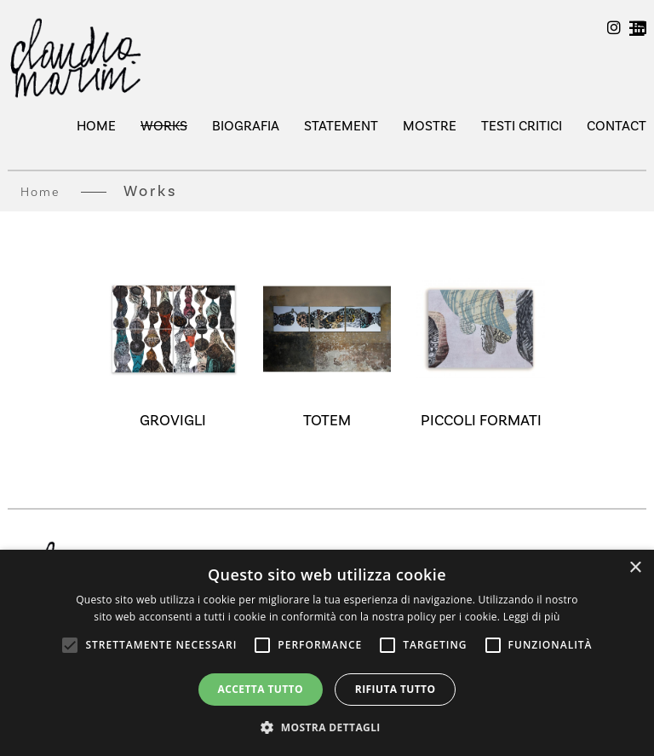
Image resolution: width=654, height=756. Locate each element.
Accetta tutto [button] (260, 689)
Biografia (245, 126)
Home (96, 126)
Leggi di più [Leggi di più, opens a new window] (531, 616)
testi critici (521, 126)
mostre (429, 126)
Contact (616, 126)
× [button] (634, 568)
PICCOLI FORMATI (481, 420)
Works (164, 126)
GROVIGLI (173, 420)
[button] (327, 727)
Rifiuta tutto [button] (395, 689)
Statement (341, 126)
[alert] (327, 653)
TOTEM (327, 420)
